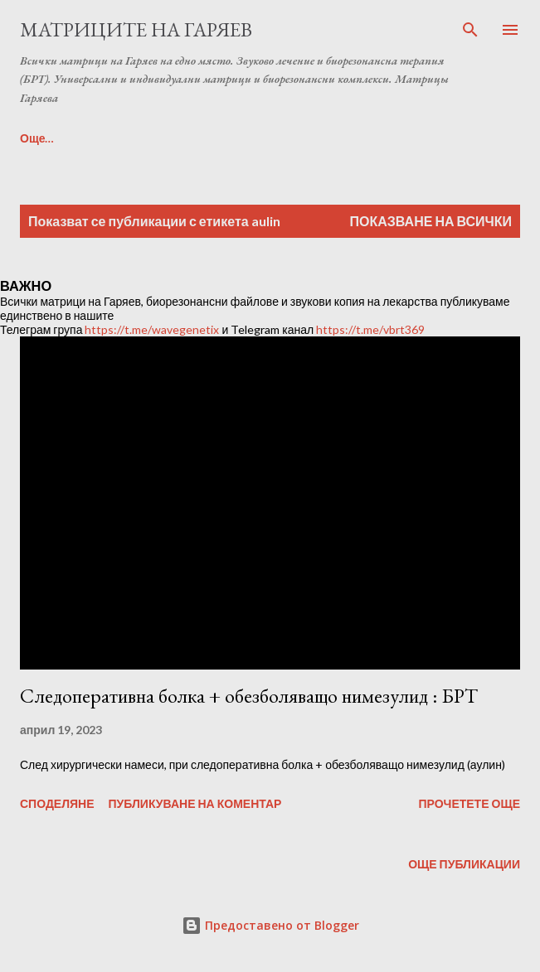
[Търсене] (470, 30)
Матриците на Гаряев (136, 29)
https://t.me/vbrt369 (370, 329)
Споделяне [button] (57, 803)
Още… (37, 138)
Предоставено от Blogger (270, 925)
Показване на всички (431, 221)
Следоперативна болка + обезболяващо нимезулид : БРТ (249, 695)
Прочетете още (469, 803)
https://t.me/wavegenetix (152, 329)
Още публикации (464, 864)
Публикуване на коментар (195, 803)
